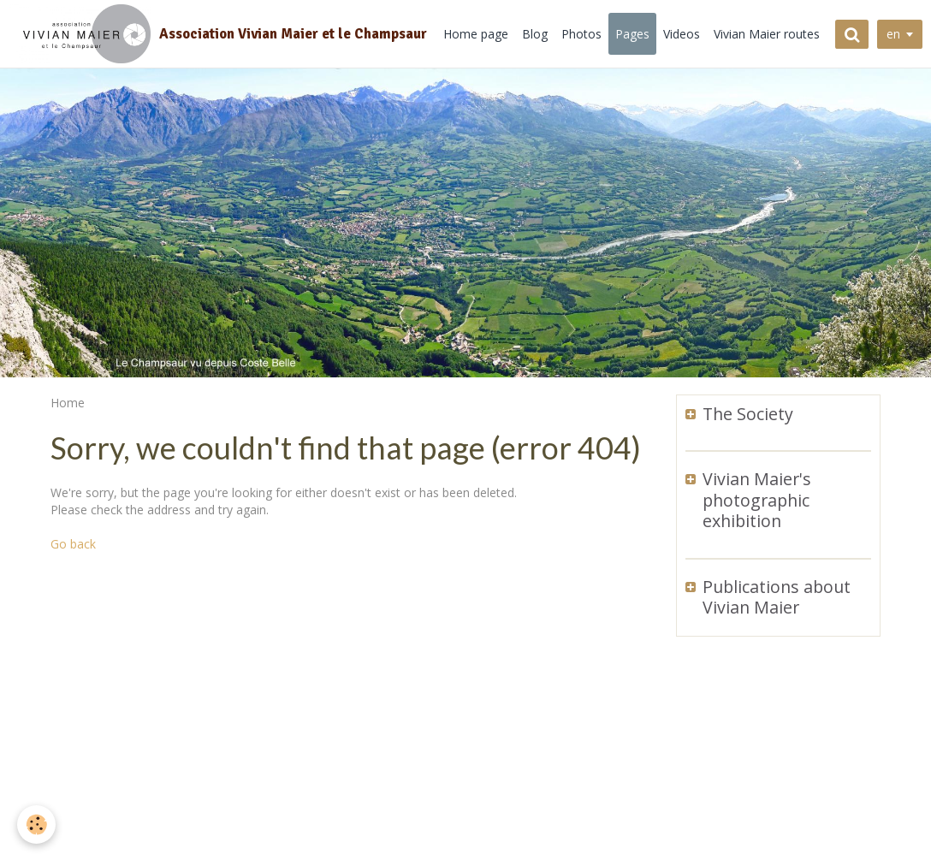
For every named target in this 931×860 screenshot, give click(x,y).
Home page (475, 34)
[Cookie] (36, 824)
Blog (535, 34)
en (893, 34)
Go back (73, 544)
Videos (681, 34)
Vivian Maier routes (767, 34)
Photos (581, 34)
